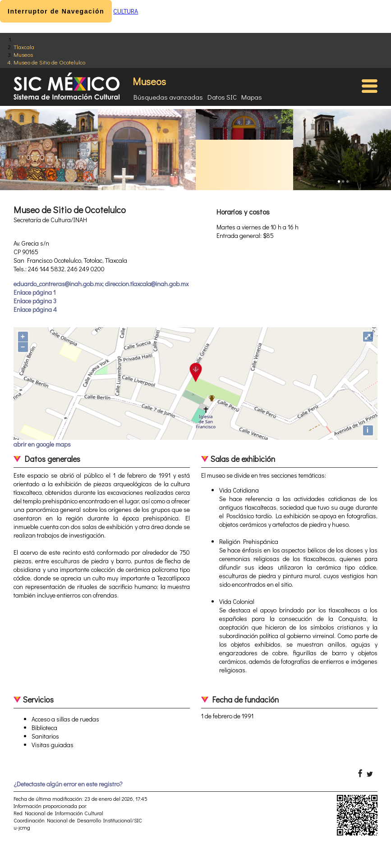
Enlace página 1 (34, 292)
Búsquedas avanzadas (168, 96)
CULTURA (125, 11)
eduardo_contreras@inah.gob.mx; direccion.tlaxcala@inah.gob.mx (101, 283)
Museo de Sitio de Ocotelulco (49, 62)
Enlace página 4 (35, 309)
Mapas (251, 96)
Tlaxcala (24, 46)
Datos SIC (222, 96)
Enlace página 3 (35, 301)
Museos (23, 54)
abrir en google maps (42, 444)
